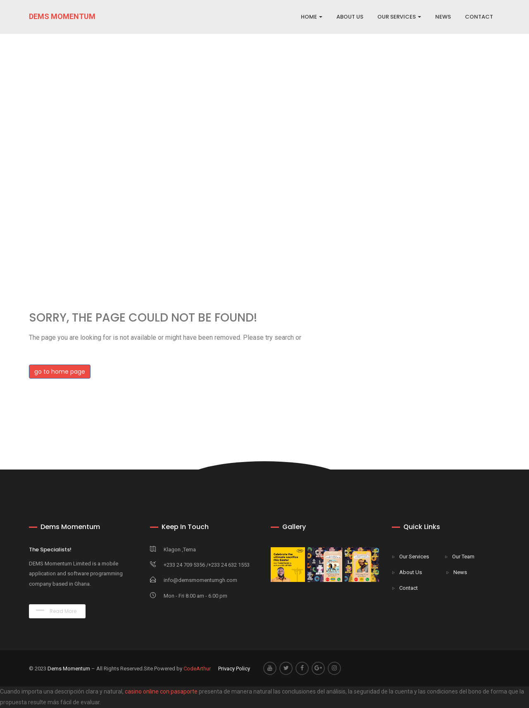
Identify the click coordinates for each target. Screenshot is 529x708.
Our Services (414, 556)
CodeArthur (197, 668)
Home (311, 17)
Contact (408, 588)
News (460, 572)
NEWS (443, 17)
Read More (56, 611)
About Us (410, 572)
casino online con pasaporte (161, 691)
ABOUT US (349, 17)
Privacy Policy (234, 668)
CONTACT (479, 17)
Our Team (463, 556)
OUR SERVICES (399, 17)
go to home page (59, 371)
